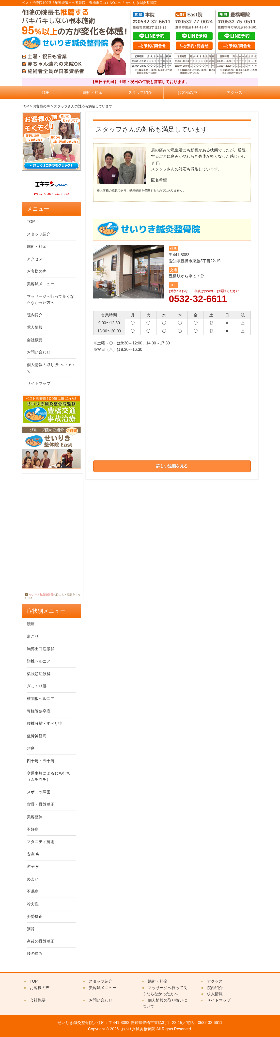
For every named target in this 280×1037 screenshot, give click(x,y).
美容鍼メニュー (40, 284)
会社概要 (35, 340)
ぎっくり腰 (37, 686)
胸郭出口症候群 (40, 649)
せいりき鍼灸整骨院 (39, 594)
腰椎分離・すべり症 (44, 723)
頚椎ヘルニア (38, 661)
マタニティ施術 (40, 842)
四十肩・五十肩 (40, 761)
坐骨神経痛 (37, 736)
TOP (46, 92)
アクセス (234, 92)
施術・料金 (93, 92)
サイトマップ (38, 383)
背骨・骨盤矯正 (40, 804)
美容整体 (35, 817)
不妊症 (33, 829)
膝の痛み (35, 953)
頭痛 (31, 748)
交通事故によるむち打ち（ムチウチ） (48, 776)
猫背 (31, 929)
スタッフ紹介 (140, 92)
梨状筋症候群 (38, 674)
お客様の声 (187, 92)
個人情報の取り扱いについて (50, 368)
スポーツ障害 (38, 792)
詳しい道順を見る (172, 466)
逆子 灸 (33, 866)
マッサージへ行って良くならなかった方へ (50, 299)
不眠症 (33, 891)
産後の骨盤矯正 (40, 941)
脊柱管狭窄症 (38, 711)
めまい (33, 879)
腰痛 (31, 624)
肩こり (33, 636)
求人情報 (35, 327)
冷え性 (33, 904)
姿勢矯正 (35, 916)
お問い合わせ (38, 352)
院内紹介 (35, 315)
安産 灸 (33, 854)
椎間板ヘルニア (40, 698)
